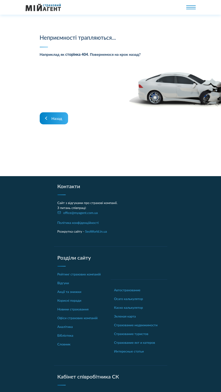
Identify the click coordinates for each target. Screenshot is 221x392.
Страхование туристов (131, 334)
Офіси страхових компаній (77, 318)
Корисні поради (69, 300)
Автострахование (127, 290)
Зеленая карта (125, 316)
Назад (57, 118)
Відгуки (63, 283)
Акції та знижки (69, 292)
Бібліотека (65, 335)
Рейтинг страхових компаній (79, 274)
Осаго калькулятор (128, 299)
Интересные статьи (129, 351)
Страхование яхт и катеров (134, 342)
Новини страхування (73, 309)
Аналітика (65, 327)
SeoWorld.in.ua (96, 231)
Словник (64, 344)
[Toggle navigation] (191, 7)
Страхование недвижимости (136, 325)
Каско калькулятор (128, 307)
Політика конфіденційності (78, 223)
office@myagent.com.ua (80, 213)
